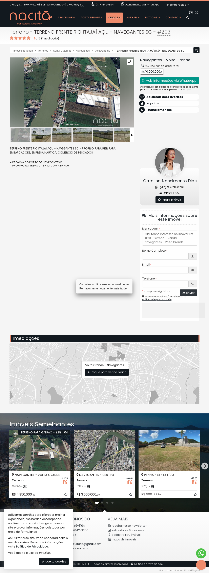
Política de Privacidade (32, 546)
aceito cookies (53, 561)
